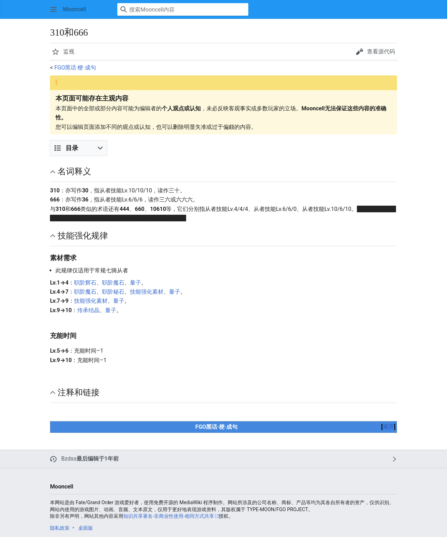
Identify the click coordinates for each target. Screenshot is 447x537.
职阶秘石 (113, 291)
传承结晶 (88, 310)
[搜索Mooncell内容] (182, 9)
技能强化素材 (146, 291)
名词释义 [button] (74, 171)
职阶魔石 (113, 282)
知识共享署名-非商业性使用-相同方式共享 (168, 516)
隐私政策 (59, 528)
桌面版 (85, 528)
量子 (135, 282)
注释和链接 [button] (79, 392)
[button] (53, 9)
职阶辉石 (85, 282)
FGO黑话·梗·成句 (75, 67)
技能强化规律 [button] (83, 235)
